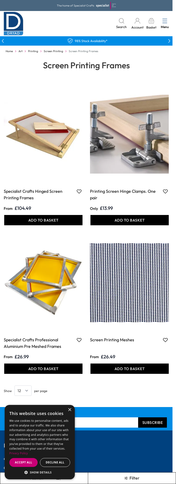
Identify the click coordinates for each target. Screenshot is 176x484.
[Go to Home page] (13, 23)
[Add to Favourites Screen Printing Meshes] (165, 340)
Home (9, 51)
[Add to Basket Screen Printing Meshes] (129, 369)
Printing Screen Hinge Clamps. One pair (123, 194)
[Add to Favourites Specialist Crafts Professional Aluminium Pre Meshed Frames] (79, 340)
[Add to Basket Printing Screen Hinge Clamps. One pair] (129, 220)
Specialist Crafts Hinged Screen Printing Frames (33, 194)
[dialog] (40, 442)
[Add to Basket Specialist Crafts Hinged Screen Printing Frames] (43, 220)
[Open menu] (164, 20)
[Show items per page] (23, 391)
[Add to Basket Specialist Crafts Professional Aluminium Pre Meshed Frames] (43, 369)
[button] (39, 472)
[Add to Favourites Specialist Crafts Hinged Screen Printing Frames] (79, 191)
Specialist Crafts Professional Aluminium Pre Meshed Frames (32, 343)
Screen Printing (53, 51)
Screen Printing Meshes (112, 339)
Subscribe (152, 422)
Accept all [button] (23, 462)
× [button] (69, 410)
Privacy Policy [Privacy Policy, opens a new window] (18, 453)
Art (20, 51)
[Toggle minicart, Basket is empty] (151, 24)
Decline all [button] (55, 462)
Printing (33, 51)
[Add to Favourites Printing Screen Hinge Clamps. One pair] (165, 191)
